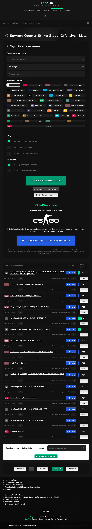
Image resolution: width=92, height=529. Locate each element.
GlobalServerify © (42, 11)
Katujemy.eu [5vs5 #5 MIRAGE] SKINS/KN (26, 284)
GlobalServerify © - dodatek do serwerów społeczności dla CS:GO (32, 497)
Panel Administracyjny (14, 485)
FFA (6, 398)
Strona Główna (28, 11)
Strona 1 (20, 469)
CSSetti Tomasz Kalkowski (51, 517)
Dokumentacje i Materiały (15, 504)
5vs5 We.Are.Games (18, 363)
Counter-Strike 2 (17, 431)
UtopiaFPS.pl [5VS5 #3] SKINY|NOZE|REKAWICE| (29, 307)
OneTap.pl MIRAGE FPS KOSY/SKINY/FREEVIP (28, 409)
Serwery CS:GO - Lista (31, 23)
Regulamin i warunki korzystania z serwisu (22, 487)
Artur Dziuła (51, 519)
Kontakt (67, 11)
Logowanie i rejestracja (14, 482)
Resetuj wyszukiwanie (46, 189)
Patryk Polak (62, 519)
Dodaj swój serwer (46, 195)
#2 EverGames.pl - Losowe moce (23, 398)
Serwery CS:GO (57, 11)
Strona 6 (57, 469)
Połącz (71, 273)
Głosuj (83, 279)
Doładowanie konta (13, 499)
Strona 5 (43, 469)
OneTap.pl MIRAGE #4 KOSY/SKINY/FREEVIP (28, 387)
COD (6, 341)
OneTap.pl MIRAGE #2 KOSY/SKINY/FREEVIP (28, 420)
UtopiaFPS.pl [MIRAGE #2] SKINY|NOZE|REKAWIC (30, 329)
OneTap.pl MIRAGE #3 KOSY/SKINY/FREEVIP (28, 318)
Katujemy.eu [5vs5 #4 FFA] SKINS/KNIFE (25, 296)
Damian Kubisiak (38, 519)
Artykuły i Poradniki (13, 502)
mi (6, 273)
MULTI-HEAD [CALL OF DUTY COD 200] (26, 340)
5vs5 (6, 285)
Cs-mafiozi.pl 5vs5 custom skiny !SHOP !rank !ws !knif (31, 352)
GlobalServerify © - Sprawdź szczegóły (46, 240)
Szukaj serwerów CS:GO (46, 180)
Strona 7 (72, 469)
